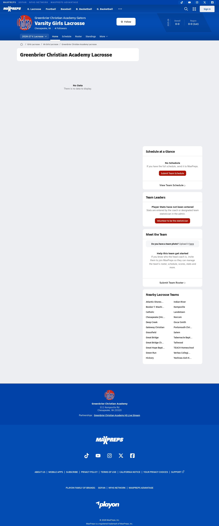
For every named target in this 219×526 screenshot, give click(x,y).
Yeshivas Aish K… (182, 357)
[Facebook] (212, 2)
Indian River (180, 301)
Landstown (179, 311)
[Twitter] (204, 2)
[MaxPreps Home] (12, 8)
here (191, 243)
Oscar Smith (180, 322)
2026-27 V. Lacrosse (34, 36)
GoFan (23, 2)
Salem (177, 332)
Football (51, 9)
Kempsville (179, 306)
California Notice (130, 471)
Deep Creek (151, 322)
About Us (40, 471)
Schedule (66, 36)
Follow (126, 21)
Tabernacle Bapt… (183, 337)
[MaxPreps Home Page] (21, 44)
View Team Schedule (172, 185)
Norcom (177, 317)
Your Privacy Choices (156, 471)
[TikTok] (181, 2)
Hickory (150, 357)
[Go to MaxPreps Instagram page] (109, 456)
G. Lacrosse (34, 9)
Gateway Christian (155, 327)
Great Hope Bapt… (155, 347)
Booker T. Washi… (155, 306)
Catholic (150, 311)
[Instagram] (197, 2)
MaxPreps (9, 2)
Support (178, 471)
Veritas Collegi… (182, 352)
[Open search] (186, 9)
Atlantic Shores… (154, 301)
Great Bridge (152, 337)
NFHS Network (38, 2)
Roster (78, 36)
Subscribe (72, 471)
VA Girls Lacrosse (50, 44)
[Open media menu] (194, 9)
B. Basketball (84, 9)
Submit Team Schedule (172, 173)
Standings (91, 36)
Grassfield (151, 332)
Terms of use (108, 471)
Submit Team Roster (172, 282)
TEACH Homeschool (184, 347)
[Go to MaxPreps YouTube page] (98, 456)
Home (55, 36)
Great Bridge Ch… (155, 342)
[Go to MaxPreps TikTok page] (86, 456)
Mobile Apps (55, 471)
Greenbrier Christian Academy (109, 397)
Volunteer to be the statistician (172, 220)
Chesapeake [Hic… (155, 317)
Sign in (207, 9)
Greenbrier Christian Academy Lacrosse (79, 44)
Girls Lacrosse (33, 44)
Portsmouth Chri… (183, 327)
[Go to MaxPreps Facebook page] (132, 456)
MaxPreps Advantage (64, 2)
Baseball (66, 9)
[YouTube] (189, 2)
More (103, 36)
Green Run (151, 352)
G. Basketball (105, 9)
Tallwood (178, 342)
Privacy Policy (89, 471)
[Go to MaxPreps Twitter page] (120, 456)
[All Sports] (120, 9)
